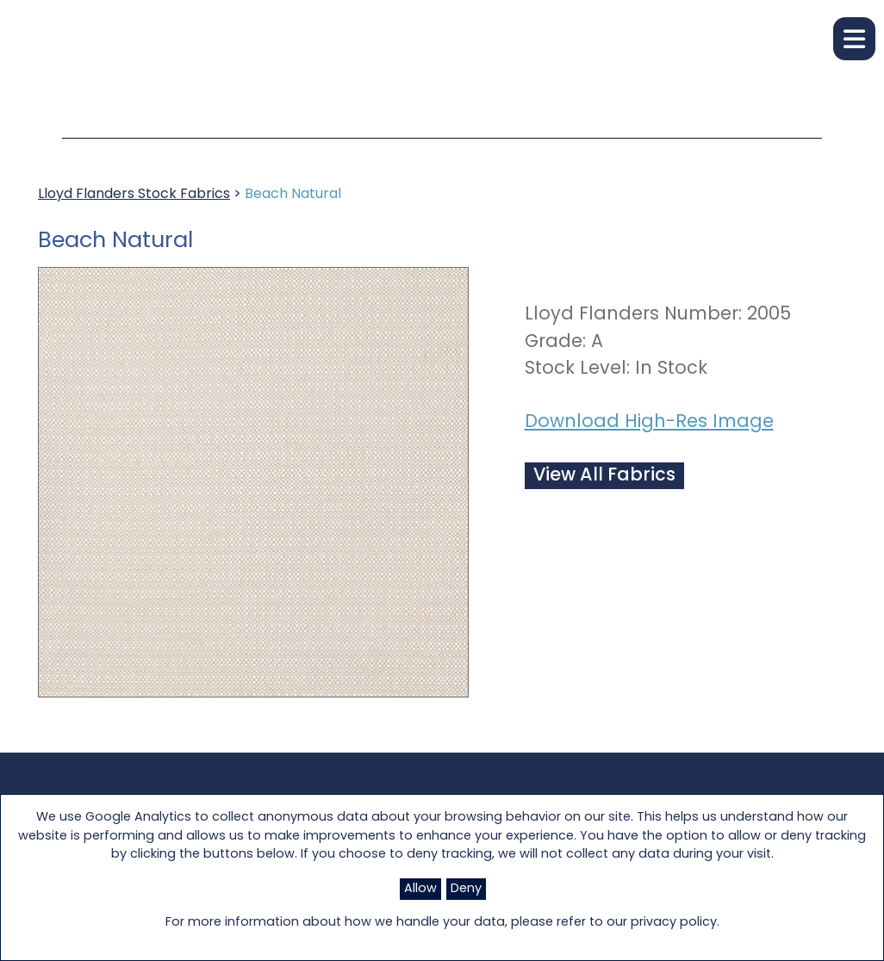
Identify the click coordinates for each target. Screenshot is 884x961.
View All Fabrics (604, 476)
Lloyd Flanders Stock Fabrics (134, 195)
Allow (420, 889)
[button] (854, 38)
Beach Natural (293, 195)
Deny (466, 889)
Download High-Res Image (649, 422)
